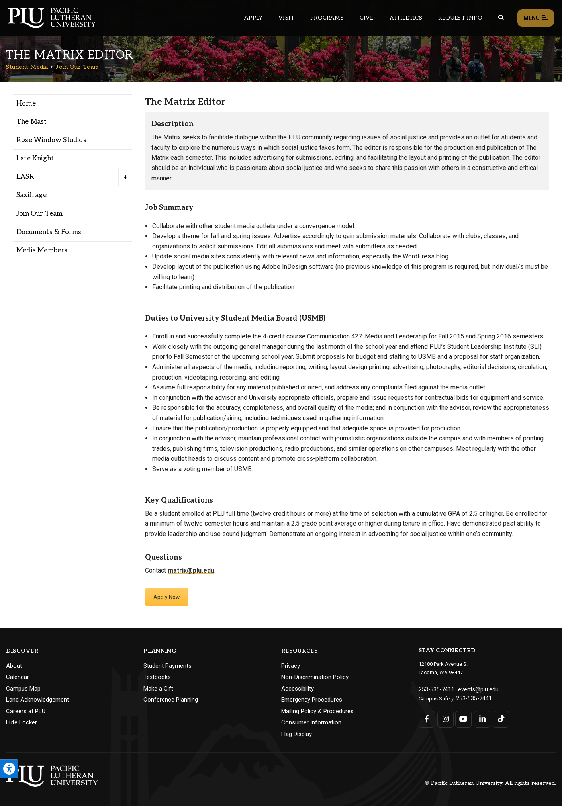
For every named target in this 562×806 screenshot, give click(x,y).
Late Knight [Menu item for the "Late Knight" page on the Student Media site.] (35, 158)
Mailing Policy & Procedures (317, 711)
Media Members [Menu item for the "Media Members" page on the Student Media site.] (42, 250)
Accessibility (297, 688)
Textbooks (157, 677)
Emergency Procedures (311, 699)
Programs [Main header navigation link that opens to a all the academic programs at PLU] (327, 17)
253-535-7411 (434, 689)
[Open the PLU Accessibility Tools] (9, 768)
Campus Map (23, 688)
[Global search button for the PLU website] (501, 17)
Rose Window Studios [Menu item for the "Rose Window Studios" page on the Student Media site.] (51, 140)
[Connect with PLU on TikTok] (499, 717)
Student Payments (167, 665)
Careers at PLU (25, 711)
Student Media (27, 66)
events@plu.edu (471, 689)
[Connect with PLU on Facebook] (427, 717)
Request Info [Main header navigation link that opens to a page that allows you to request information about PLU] (460, 17)
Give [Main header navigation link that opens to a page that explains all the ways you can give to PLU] (367, 17)
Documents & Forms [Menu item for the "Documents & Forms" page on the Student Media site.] (48, 232)
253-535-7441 (471, 697)
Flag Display (296, 734)
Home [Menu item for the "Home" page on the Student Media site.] (26, 104)
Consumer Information (311, 722)
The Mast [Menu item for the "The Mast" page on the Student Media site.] (31, 122)
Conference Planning (170, 699)
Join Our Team (77, 66)
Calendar (17, 677)
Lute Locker (21, 722)
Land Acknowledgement (37, 699)
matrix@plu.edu (191, 570)
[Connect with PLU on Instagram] (445, 717)
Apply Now (166, 597)
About (14, 665)
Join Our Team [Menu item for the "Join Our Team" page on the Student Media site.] (39, 214)
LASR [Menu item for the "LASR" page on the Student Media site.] (25, 177)
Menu (535, 18)
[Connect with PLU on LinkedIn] (481, 717)
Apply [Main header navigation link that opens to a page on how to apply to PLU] (253, 17)
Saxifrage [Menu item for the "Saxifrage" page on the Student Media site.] (31, 195)
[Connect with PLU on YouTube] (463, 717)
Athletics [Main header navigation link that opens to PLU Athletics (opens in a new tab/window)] (406, 17)
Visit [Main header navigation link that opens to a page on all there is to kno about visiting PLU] (286, 17)
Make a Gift (158, 688)
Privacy (290, 665)
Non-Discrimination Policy (315, 677)
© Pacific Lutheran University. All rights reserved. (490, 783)
